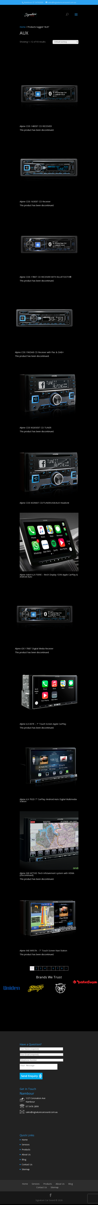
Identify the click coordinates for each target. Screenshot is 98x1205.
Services (26, 1145)
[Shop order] (65, 42)
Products (26, 1150)
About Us (26, 1155)
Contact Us (27, 1165)
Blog (24, 1160)
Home (23, 27)
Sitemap (26, 1170)
